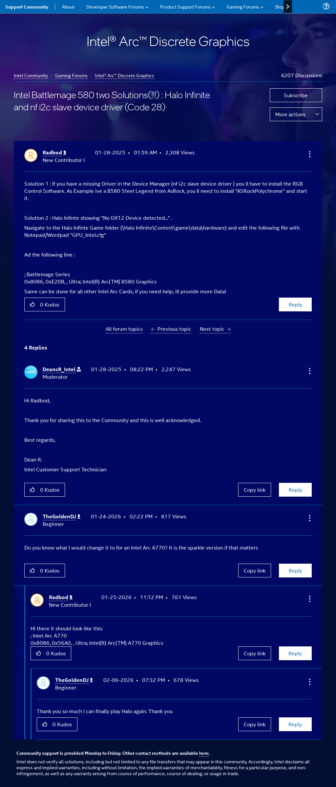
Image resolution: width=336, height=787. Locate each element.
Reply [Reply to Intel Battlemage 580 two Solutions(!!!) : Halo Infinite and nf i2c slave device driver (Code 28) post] (295, 304)
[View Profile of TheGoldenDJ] (61, 516)
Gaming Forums (71, 75)
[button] (309, 154)
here (204, 752)
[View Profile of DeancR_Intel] (62, 369)
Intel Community (31, 75)
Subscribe (296, 95)
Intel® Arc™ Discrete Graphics (124, 75)
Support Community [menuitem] (26, 6)
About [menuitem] (68, 6)
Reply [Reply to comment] (295, 489)
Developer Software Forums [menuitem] (115, 6)
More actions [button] (290, 114)
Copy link (254, 489)
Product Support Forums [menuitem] (185, 6)
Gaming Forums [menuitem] (243, 6)
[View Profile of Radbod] (54, 152)
